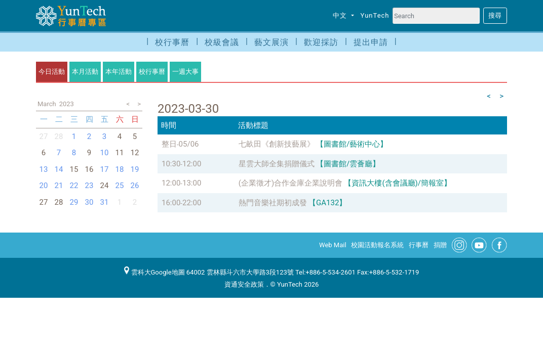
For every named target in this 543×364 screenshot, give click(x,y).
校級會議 (222, 42)
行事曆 (419, 245)
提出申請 (371, 42)
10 (104, 152)
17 (104, 169)
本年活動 (118, 71)
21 (59, 185)
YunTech (375, 15)
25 (119, 185)
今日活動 (51, 71)
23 (89, 185)
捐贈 (440, 245)
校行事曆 (172, 42)
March (46, 104)
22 (74, 185)
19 (135, 169)
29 (74, 202)
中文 (341, 15)
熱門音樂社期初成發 (273, 202)
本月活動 (85, 71)
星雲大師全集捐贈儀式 (277, 163)
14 (59, 169)
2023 (66, 104)
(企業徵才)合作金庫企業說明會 (290, 183)
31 (104, 202)
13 (44, 169)
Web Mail (332, 245)
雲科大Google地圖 (154, 272)
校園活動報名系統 (377, 245)
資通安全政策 (244, 284)
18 (119, 169)
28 (59, 136)
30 (89, 202)
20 (44, 185)
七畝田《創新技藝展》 (277, 144)
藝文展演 (271, 42)
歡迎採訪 (321, 42)
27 (44, 136)
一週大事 (185, 71)
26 (135, 185)
